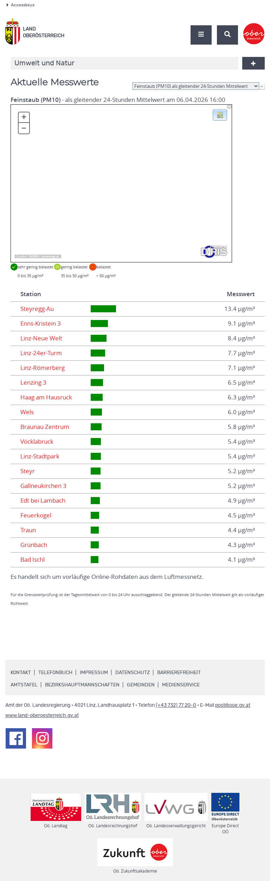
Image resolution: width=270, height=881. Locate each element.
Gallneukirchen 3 (43, 486)
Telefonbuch (55, 672)
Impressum (94, 672)
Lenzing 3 (33, 382)
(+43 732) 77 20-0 (176, 705)
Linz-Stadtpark (39, 456)
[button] (219, 114)
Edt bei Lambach (42, 500)
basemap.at (50, 256)
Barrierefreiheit (179, 672)
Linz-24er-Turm (41, 353)
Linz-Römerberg (42, 368)
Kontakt (21, 672)
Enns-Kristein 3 (40, 323)
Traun (28, 530)
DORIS (34, 256)
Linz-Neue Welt (41, 338)
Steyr (27, 471)
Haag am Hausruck (46, 397)
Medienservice (181, 685)
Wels (27, 412)
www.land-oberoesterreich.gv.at (42, 715)
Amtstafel (24, 685)
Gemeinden (141, 685)
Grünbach (33, 545)
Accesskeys (20, 5)
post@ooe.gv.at (232, 705)
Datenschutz (132, 672)
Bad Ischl (32, 559)
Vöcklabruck (36, 441)
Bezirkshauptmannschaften (82, 685)
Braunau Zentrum (44, 427)
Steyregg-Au (37, 309)
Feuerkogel (35, 515)
